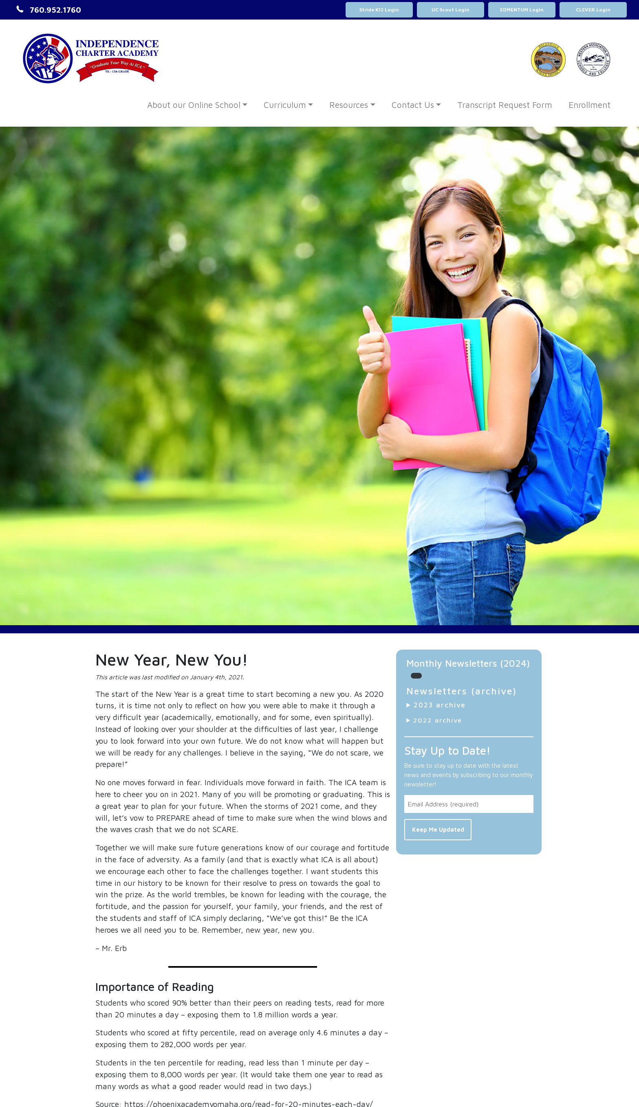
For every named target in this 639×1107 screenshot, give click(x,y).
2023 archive (440, 705)
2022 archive (437, 720)
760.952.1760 (55, 9)
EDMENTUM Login (522, 10)
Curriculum (285, 105)
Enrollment (589, 105)
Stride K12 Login (379, 10)
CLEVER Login (593, 10)
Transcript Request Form (504, 105)
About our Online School (193, 105)
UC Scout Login (450, 10)
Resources (348, 105)
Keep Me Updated (438, 829)
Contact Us (413, 105)
